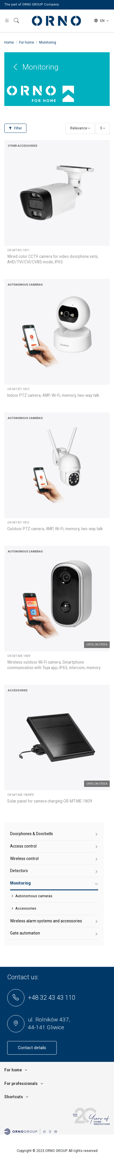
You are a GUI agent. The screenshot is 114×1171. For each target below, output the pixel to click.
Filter (15, 128)
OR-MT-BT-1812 (18, 522)
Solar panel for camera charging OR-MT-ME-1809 (49, 801)
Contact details (32, 1047)
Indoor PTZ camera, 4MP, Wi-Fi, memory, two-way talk (53, 395)
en (102, 21)
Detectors (19, 870)
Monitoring (20, 883)
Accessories (25, 908)
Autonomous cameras (33, 896)
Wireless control (24, 858)
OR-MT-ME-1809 (18, 656)
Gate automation (25, 933)
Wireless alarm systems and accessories (46, 921)
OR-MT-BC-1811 (18, 250)
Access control (23, 846)
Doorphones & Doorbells (31, 833)
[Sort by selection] (80, 128)
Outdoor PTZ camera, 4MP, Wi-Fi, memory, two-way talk (55, 528)
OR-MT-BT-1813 (18, 389)
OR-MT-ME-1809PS (20, 795)
